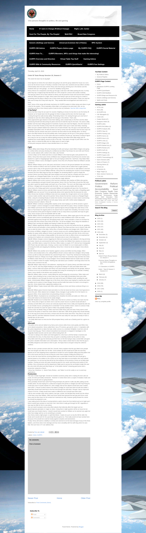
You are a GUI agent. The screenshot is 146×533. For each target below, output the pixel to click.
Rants (109, 199)
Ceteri (34, 435)
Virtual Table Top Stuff (69, 59)
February (102, 277)
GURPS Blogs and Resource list (107, 95)
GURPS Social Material (106, 48)
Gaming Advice (89, 59)
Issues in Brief (98, 203)
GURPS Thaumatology (104, 157)
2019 (99, 283)
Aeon (98, 110)
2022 (99, 226)
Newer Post (33, 498)
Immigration (102, 202)
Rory (98, 298)
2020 (102, 197)
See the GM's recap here (78, 108)
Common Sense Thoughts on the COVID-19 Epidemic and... (108, 262)
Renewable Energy (101, 199)
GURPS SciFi (101, 150)
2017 (99, 289)
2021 (99, 229)
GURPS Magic (101, 143)
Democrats (98, 195)
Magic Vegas (101, 171)
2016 (99, 291)
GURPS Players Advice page (61, 48)
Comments (35, 517)
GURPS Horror (101, 136)
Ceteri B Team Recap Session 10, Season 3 (108, 256)
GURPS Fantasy (102, 133)
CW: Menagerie (102, 114)
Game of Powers (102, 162)
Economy (98, 193)
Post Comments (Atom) (43, 502)
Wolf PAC (115, 200)
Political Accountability (106, 187)
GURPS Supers (102, 155)
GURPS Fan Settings (96, 64)
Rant (116, 197)
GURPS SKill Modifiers (104, 93)
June (100, 248)
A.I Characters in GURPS (106, 266)
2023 (99, 224)
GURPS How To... (36, 54)
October (101, 240)
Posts (33, 514)
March (101, 274)
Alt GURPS (100, 112)
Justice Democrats (110, 193)
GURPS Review (102, 148)
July (100, 245)
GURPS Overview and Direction (42, 59)
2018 (99, 286)
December (102, 234)
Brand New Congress (86, 34)
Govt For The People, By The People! (44, 34)
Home (31, 29)
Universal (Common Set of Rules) (73, 43)
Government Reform (106, 183)
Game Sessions (102, 160)
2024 (99, 221)
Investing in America (112, 202)
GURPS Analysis (102, 129)
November (102, 237)
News (96, 202)
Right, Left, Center (81, 29)
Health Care (113, 191)
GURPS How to (102, 138)
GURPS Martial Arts (103, 145)
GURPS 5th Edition (103, 126)
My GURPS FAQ (84, 48)
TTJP (98, 176)
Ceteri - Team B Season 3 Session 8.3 (107, 270)
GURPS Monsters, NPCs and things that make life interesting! (74, 54)
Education (109, 197)
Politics (98, 186)
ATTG (98, 107)
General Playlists (102, 77)
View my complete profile (103, 301)
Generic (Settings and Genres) (41, 43)
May (100, 251)
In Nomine (100, 169)
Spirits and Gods (102, 100)
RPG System (97, 43)
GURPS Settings (102, 152)
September (102, 242)
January (101, 280)
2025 (99, 218)
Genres (99, 167)
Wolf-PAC (68, 34)
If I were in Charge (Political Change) (54, 29)
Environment (108, 195)
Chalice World (101, 119)
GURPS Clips (101, 131)
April (100, 253)
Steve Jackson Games (104, 174)
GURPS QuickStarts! (74, 64)
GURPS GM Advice (37, 48)
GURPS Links (101, 140)
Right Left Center (105, 200)
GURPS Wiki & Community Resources (44, 64)
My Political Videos (103, 74)
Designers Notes (102, 121)
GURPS (39, 435)
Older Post (85, 498)
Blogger (81, 527)
